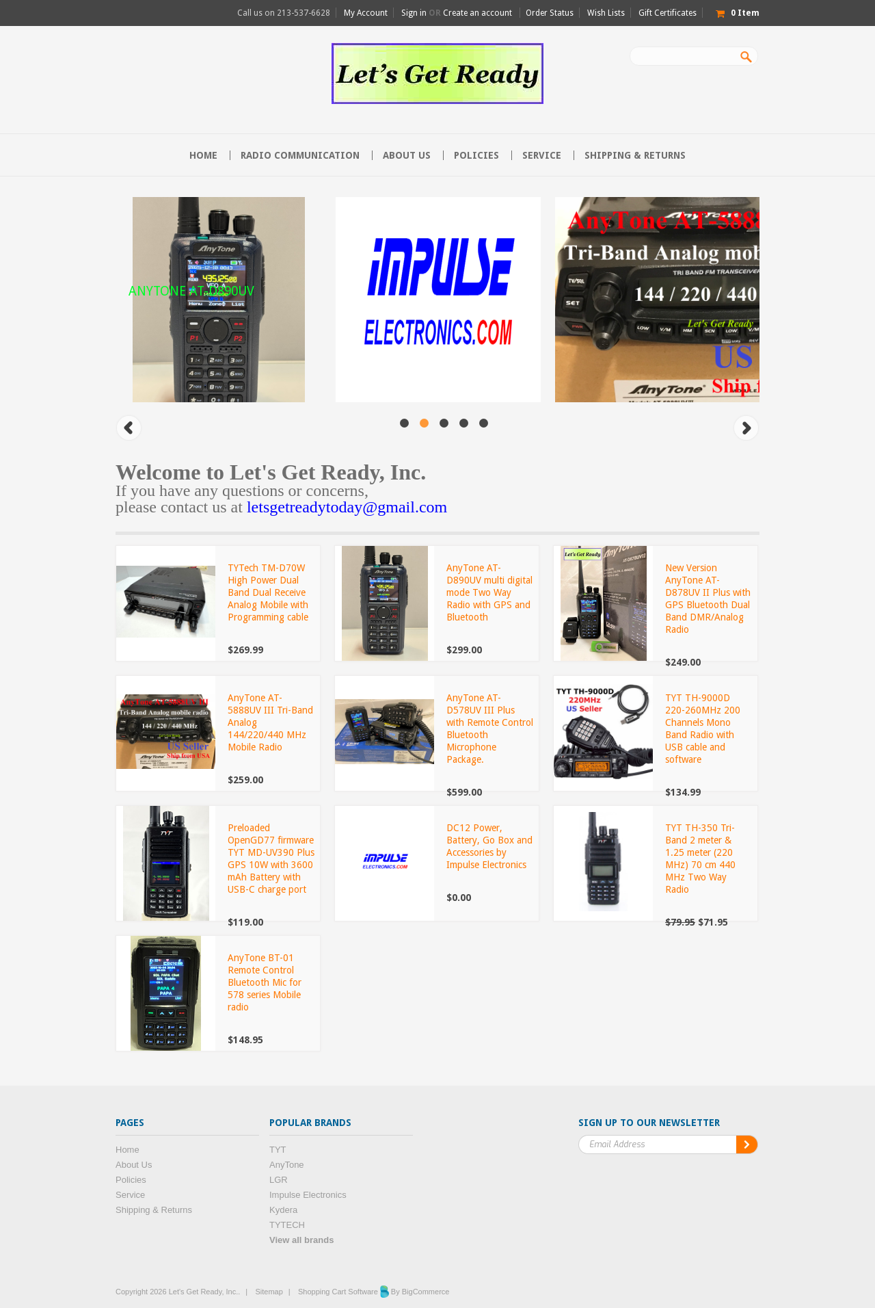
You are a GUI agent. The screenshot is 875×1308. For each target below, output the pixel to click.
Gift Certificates (667, 13)
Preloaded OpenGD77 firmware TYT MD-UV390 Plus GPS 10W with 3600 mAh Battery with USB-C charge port (271, 858)
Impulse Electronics (308, 1195)
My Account (366, 13)
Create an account (477, 13)
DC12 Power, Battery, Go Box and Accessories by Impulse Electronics (489, 846)
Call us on (283, 13)
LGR (278, 1180)
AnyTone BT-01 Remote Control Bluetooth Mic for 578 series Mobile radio (264, 982)
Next (746, 428)
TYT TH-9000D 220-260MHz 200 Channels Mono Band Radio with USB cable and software (702, 728)
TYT (277, 1149)
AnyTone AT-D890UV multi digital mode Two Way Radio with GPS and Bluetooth (489, 592)
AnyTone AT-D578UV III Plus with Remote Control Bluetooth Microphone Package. (489, 728)
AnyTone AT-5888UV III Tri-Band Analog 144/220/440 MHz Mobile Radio (270, 722)
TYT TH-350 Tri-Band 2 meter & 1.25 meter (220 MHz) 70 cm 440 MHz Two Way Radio (700, 858)
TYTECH (287, 1225)
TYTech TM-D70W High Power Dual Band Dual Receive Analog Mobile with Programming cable (268, 592)
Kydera (283, 1210)
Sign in (414, 13)
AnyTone (286, 1165)
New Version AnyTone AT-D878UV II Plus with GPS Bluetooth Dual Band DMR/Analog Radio (708, 598)
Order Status (550, 13)
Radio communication (300, 155)
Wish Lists (606, 13)
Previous (129, 428)
